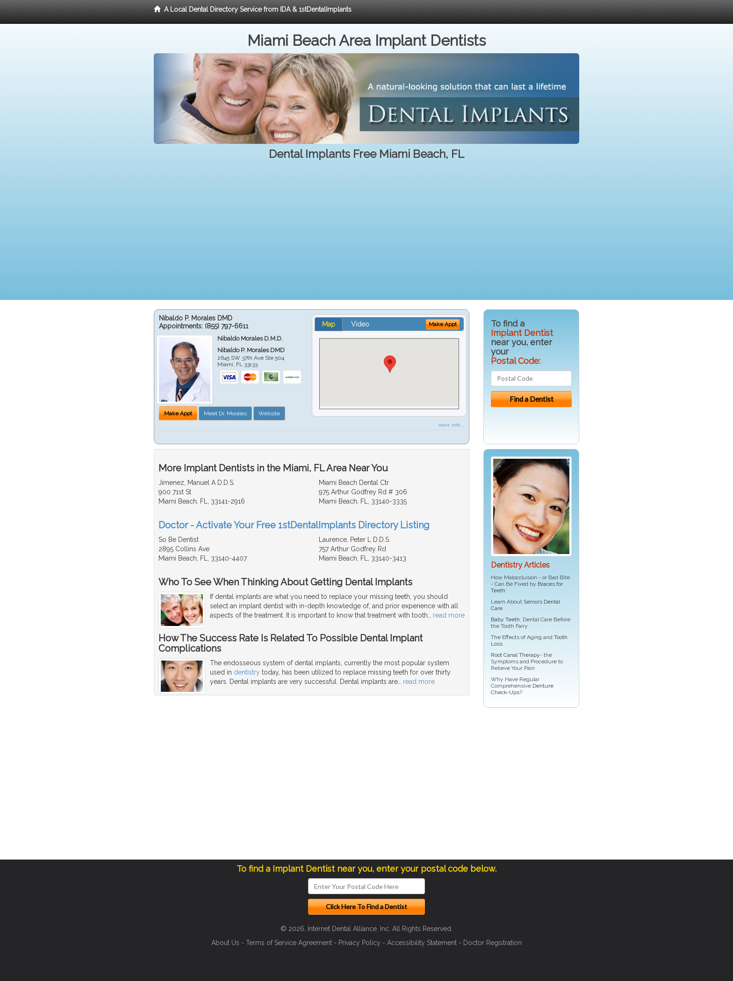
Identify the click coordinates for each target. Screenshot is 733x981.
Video (360, 324)
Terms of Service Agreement (289, 942)
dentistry (247, 672)
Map (328, 324)
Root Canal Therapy (515, 655)
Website (269, 413)
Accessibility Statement (422, 942)
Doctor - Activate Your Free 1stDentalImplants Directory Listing (294, 525)
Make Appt (178, 413)
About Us (225, 942)
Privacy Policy (359, 942)
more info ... (451, 424)
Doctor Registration (492, 942)
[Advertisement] (366, 234)
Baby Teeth (505, 619)
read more (449, 615)
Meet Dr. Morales (225, 413)
